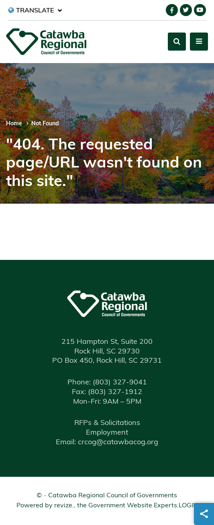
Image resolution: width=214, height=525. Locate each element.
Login (188, 506)
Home (14, 124)
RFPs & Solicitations (107, 423)
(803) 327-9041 (107, 382)
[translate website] (35, 10)
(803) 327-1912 (107, 392)
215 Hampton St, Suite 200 (107, 342)
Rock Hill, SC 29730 (107, 351)
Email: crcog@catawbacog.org (107, 442)
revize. (64, 506)
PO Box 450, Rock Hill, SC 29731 (107, 361)
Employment (107, 433)
